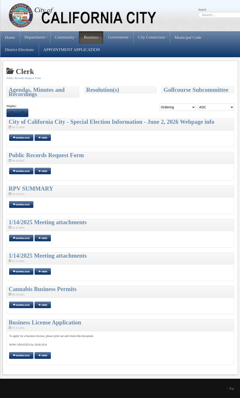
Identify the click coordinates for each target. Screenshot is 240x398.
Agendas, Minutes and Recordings (37, 92)
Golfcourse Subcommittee (195, 90)
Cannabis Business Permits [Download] (43, 289)
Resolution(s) (102, 90)
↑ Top (230, 388)
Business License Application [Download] (45, 322)
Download (21, 137)
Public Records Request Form (23, 78)
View (42, 137)
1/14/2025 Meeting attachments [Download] (48, 222)
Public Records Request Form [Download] (46, 155)
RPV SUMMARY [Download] (31, 188)
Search (202, 9)
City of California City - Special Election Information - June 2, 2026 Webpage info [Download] (111, 121)
